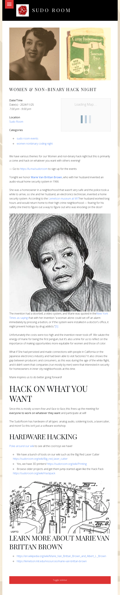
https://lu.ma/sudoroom (34, 169)
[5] (56, 326)
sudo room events (27, 138)
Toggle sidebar (60, 579)
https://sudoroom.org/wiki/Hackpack (34, 473)
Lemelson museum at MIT (63, 198)
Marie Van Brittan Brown (46, 177)
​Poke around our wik (21, 446)
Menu (9, 4)
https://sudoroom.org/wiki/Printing (67, 464)
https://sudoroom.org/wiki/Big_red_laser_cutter (40, 459)
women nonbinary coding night (35, 143)
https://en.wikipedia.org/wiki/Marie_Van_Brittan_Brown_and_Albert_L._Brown (61, 556)
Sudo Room (51, 10)
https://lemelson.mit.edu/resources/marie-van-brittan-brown (52, 561)
